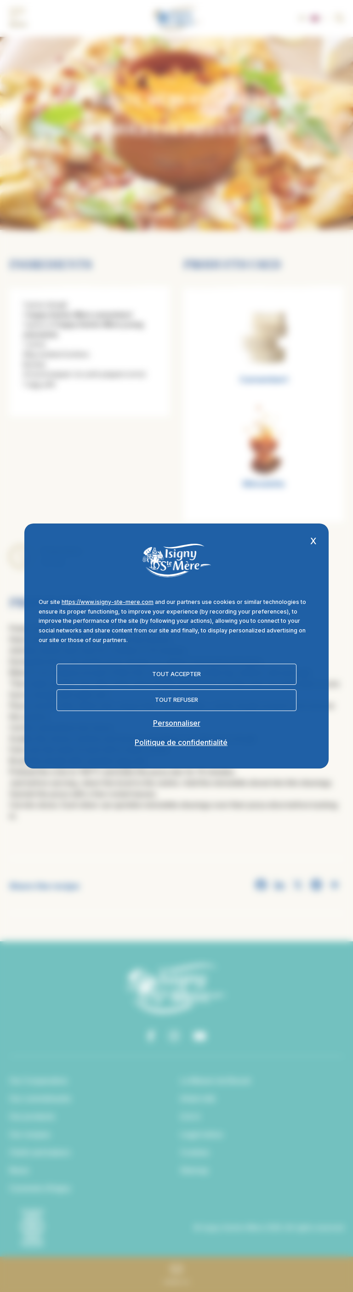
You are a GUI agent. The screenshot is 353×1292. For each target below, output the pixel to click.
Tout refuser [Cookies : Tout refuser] (176, 699)
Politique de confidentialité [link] (181, 742)
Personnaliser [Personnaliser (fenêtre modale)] (176, 723)
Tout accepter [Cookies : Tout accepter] (176, 674)
